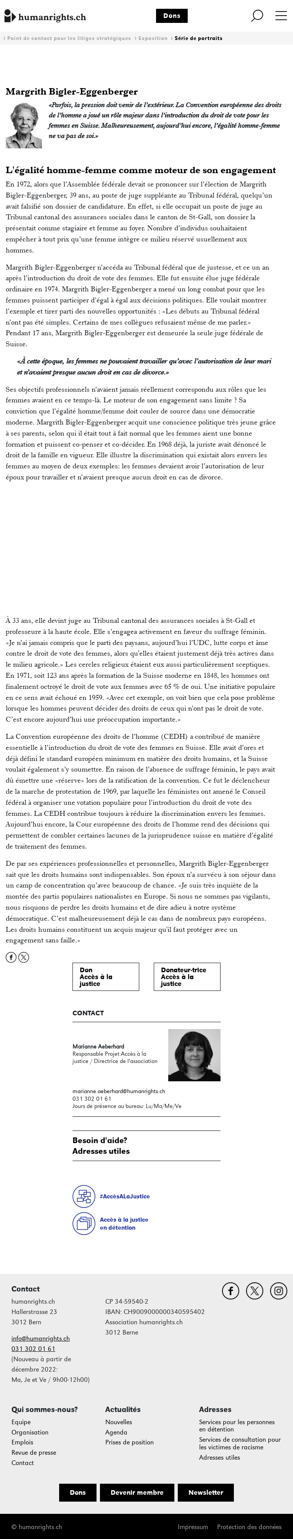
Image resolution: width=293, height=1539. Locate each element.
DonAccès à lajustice (96, 976)
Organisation (29, 1432)
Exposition (153, 38)
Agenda (116, 1432)
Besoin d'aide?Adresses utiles (101, 1145)
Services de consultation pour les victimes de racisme (240, 1443)
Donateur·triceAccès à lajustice (183, 976)
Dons (172, 15)
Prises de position (129, 1442)
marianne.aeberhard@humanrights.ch (118, 1091)
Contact (22, 1463)
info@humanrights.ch (40, 1339)
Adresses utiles (219, 1458)
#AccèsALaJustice (125, 1196)
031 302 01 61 (33, 1349)
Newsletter (205, 1492)
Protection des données (249, 1527)
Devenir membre (137, 1492)
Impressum (193, 1527)
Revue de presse (33, 1453)
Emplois (22, 1442)
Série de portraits (199, 38)
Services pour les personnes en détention (237, 1426)
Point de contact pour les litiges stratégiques (69, 38)
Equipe (21, 1422)
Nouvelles (118, 1422)
